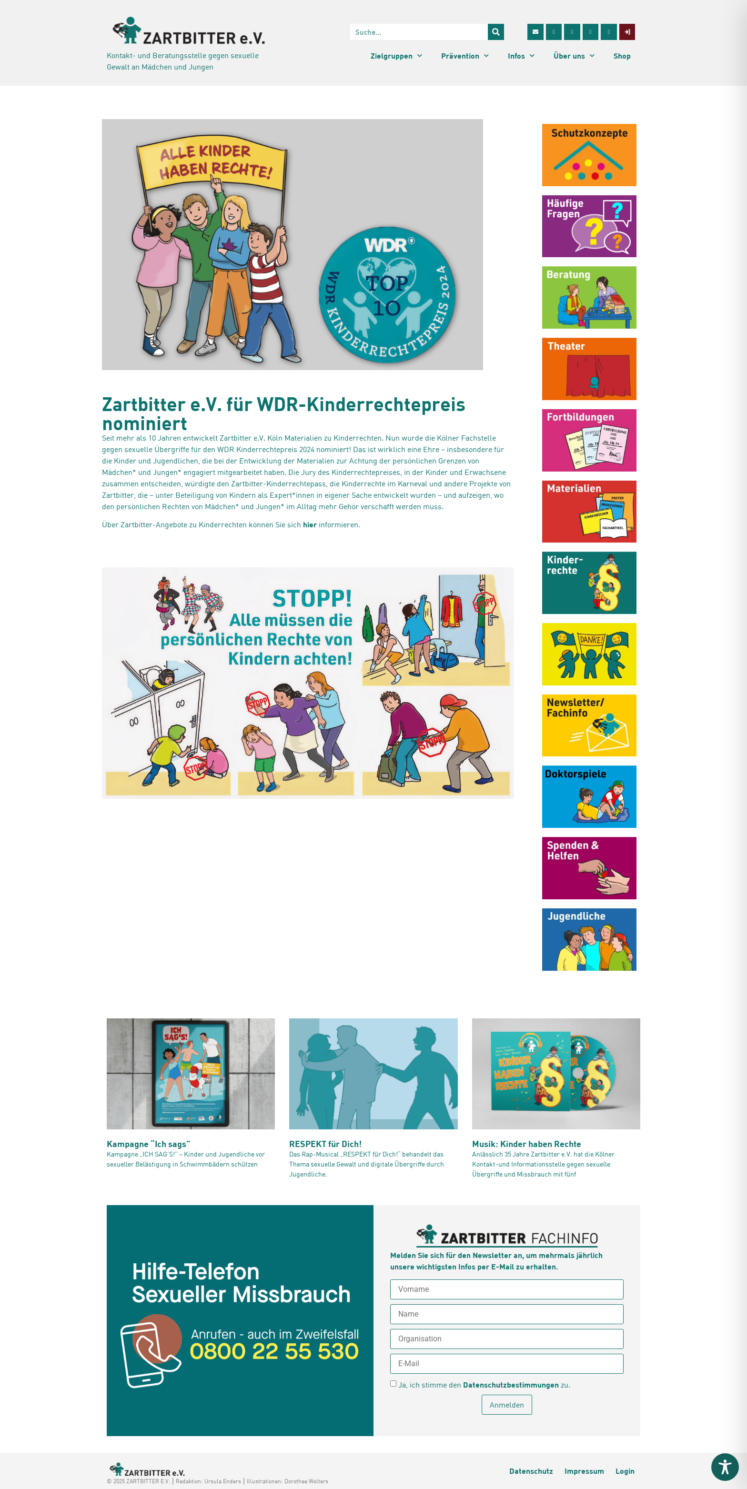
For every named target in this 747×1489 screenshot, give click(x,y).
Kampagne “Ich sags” (149, 1143)
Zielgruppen (396, 55)
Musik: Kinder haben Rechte (526, 1143)
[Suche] (496, 32)
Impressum (584, 1470)
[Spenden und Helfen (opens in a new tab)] (589, 868)
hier (310, 524)
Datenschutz (531, 1470)
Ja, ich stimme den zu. (484, 1384)
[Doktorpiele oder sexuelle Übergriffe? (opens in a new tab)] (589, 796)
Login (625, 1470)
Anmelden (507, 1404)
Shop (622, 55)
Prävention (465, 55)
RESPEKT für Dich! (325, 1143)
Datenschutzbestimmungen (511, 1384)
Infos (521, 55)
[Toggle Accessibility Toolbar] (725, 1467)
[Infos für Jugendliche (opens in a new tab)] (589, 939)
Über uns (574, 55)
